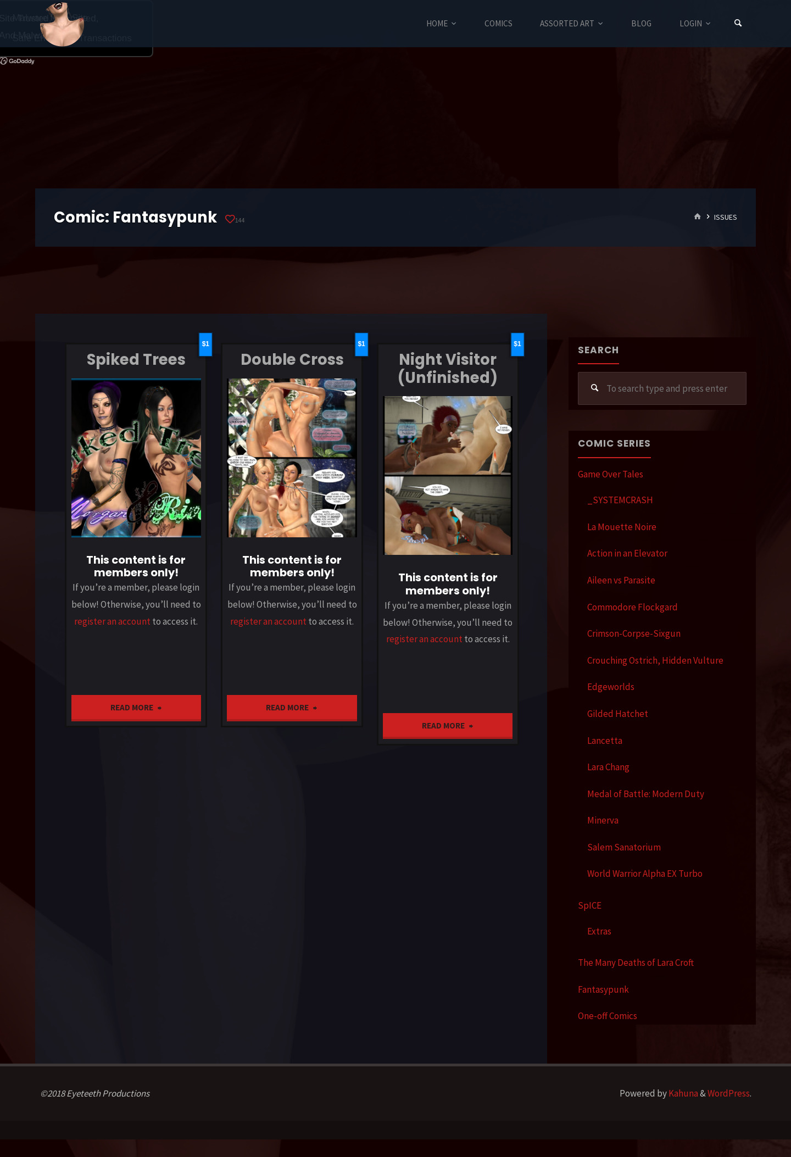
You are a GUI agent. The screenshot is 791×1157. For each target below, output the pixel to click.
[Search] (738, 23)
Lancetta (604, 741)
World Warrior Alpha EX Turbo (645, 873)
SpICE (589, 905)
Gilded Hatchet (617, 714)
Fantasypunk (603, 989)
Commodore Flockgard (632, 607)
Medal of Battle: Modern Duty (645, 794)
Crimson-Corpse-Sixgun (634, 633)
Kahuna (682, 1093)
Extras (599, 931)
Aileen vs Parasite (621, 580)
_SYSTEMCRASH (620, 500)
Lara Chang (608, 767)
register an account (112, 621)
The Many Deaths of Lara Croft (636, 962)
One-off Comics (607, 1016)
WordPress (729, 1093)
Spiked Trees (136, 359)
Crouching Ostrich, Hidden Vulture (655, 660)
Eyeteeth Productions (62, 24)
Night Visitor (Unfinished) (448, 368)
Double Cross (292, 359)
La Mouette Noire (621, 527)
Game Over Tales (610, 474)
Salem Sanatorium (624, 847)
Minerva (603, 820)
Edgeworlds (610, 687)
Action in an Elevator (627, 553)
